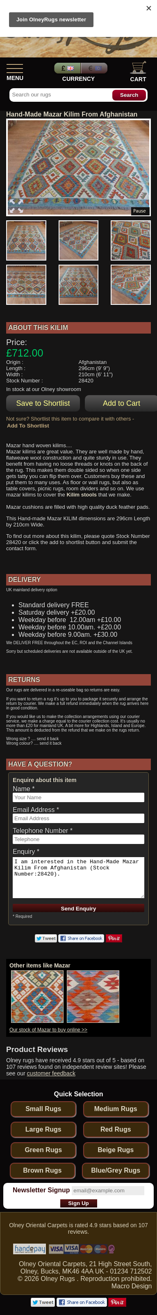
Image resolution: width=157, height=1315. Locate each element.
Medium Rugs (115, 1108)
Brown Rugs (42, 1170)
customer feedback (51, 1073)
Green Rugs (43, 1149)
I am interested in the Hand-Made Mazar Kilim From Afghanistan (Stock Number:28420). (78, 877)
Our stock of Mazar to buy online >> (48, 1030)
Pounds (66, 68)
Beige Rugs (116, 1149)
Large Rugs (43, 1129)
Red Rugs (115, 1129)
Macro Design (131, 1286)
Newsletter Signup (41, 1190)
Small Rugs (43, 1108)
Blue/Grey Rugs (115, 1170)
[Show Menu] (15, 67)
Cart (138, 71)
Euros (95, 68)
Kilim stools (81, 495)
